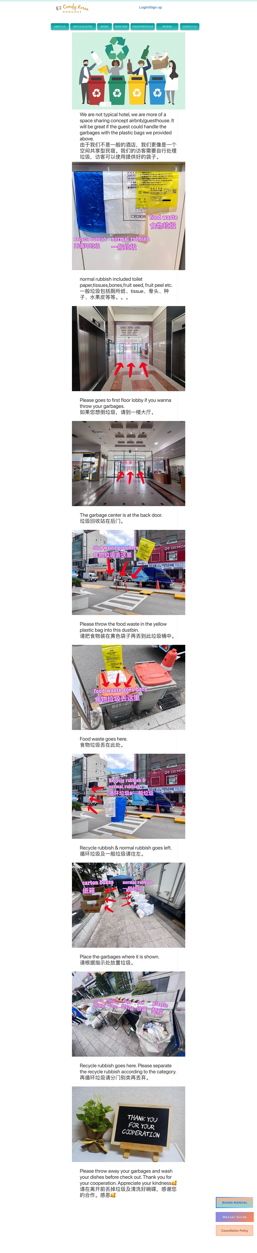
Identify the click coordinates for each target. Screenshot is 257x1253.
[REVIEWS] (167, 26)
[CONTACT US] (189, 26)
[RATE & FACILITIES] (83, 26)
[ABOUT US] (60, 26)
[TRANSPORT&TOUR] (143, 26)
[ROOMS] (104, 26)
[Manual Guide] (235, 1217)
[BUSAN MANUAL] (234, 1202)
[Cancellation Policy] (234, 1230)
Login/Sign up (150, 7)
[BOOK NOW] (121, 26)
